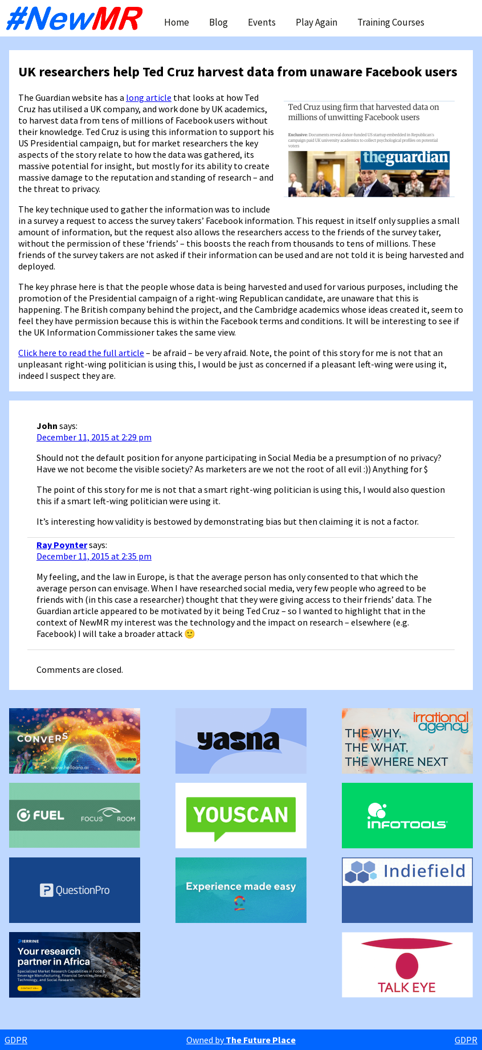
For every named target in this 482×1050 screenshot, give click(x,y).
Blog (218, 22)
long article (148, 97)
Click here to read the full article (81, 352)
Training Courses (390, 22)
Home (176, 22)
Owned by (241, 1039)
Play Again (316, 22)
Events (262, 22)
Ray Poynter (61, 544)
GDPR (16, 1039)
